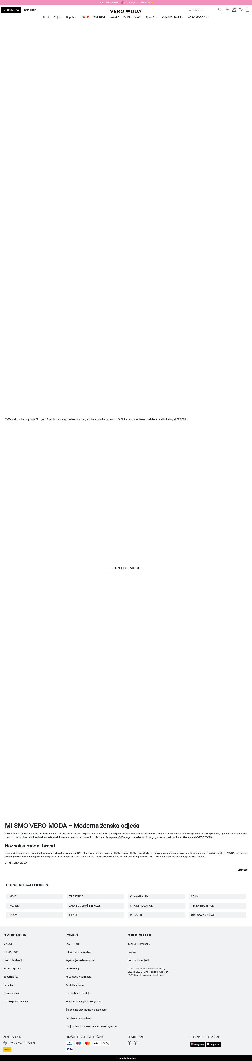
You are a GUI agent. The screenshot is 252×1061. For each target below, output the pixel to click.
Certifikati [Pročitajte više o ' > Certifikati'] (9, 984)
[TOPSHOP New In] (227, 764)
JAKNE (12, 896)
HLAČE (73, 915)
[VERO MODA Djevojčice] (75, 764)
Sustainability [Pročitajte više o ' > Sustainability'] (11, 976)
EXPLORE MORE (126, 568)
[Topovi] (105, 186)
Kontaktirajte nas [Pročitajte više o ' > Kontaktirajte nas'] (75, 984)
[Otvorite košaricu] (247, 10)
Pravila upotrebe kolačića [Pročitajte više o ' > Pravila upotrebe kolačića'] (79, 1017)
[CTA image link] (20, 186)
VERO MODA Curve (160, 856)
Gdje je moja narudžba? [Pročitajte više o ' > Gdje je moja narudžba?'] (78, 952)
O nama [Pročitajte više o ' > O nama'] (8, 943)
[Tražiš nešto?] (219, 9)
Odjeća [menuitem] (57, 17)
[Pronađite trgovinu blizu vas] (227, 10)
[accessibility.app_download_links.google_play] (198, 1046)
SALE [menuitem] (85, 17)
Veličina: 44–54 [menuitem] (132, 17)
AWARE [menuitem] (114, 17)
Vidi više (242, 870)
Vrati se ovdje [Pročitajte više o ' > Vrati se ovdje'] (73, 968)
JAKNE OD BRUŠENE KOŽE (84, 905)
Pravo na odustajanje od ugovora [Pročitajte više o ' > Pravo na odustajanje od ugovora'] (83, 1001)
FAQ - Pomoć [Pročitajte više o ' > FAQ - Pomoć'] (73, 943)
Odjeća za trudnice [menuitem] (172, 17)
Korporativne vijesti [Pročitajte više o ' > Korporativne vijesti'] (138, 960)
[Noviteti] (62, 97)
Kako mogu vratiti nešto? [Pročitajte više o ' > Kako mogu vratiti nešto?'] (79, 976)
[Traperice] (210, 482)
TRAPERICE (76, 896)
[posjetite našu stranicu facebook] (129, 1043)
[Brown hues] (126, 482)
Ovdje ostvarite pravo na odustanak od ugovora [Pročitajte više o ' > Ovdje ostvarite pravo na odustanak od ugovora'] (91, 1026)
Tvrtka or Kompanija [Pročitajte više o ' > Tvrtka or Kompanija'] (139, 943)
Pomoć (72, 935)
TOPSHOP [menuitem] (99, 17)
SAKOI (195, 896)
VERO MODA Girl (229, 852)
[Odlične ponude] (189, 99)
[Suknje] (189, 186)
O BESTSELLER (139, 935)
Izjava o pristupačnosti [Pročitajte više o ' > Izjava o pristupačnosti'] (16, 1001)
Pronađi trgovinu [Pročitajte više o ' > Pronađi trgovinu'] (13, 968)
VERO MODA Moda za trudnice (144, 852)
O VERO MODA (15, 935)
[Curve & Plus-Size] (176, 764)
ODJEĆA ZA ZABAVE (203, 915)
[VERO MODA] (126, 12)
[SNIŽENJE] (126, 382)
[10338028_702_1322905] (189, 654)
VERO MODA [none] (11, 10)
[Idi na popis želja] (241, 10)
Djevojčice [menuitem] (151, 17)
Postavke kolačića (126, 1058)
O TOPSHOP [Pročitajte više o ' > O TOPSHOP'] (11, 952)
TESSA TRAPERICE (202, 905)
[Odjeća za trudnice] (24, 764)
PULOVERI (136, 915)
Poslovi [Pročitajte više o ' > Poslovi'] (132, 952)
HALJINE (13, 905)
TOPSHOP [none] (30, 10)
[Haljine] (62, 186)
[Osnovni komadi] (62, 654)
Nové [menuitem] (46, 17)
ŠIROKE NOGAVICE (141, 905)
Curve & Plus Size (139, 896)
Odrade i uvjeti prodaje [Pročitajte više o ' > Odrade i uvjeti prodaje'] (78, 993)
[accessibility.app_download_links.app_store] (213, 1046)
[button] (33, 1043)
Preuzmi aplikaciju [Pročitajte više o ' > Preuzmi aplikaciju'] (13, 960)
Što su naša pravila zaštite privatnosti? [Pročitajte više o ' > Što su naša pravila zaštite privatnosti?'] (86, 1009)
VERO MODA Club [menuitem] (198, 17)
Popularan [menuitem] (71, 17)
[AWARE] (126, 764)
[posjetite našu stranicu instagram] (135, 1043)
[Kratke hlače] (147, 186)
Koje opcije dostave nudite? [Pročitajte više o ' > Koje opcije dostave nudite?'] (80, 960)
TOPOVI (13, 915)
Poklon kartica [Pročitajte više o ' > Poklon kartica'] (11, 993)
